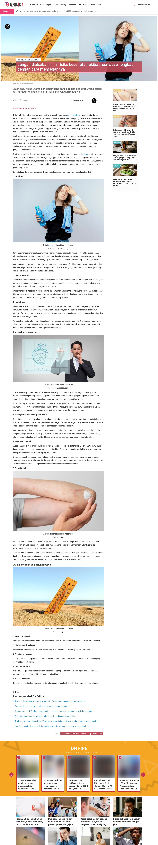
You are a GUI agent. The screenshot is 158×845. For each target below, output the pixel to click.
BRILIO (21, 59)
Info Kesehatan (80, 733)
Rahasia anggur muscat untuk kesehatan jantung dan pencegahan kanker (46, 716)
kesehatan (86, 154)
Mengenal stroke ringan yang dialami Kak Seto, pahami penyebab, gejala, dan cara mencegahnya (60, 822)
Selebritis (34, 5)
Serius (56, 5)
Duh (79, 5)
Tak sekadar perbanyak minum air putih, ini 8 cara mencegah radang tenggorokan (50, 701)
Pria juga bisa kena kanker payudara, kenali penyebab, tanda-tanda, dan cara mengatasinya (29, 822)
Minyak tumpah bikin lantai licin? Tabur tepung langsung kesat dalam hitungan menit (125, 158)
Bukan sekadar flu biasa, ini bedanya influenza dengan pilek (127, 822)
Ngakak (86, 5)
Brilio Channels (144, 5)
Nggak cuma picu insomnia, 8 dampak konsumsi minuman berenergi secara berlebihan (52, 726)
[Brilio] (14, 4)
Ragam (48, 5)
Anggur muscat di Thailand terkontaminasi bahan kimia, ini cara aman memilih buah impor (53, 711)
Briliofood (72, 5)
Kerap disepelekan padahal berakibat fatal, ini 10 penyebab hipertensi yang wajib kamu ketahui (94, 822)
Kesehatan (33, 59)
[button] (17, 11)
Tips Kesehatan (95, 733)
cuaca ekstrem (73, 115)
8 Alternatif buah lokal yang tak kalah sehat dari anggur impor (41, 706)
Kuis (93, 5)
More (99, 5)
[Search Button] (134, 5)
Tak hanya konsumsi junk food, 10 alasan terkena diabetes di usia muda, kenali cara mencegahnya (57, 721)
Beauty (63, 5)
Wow (42, 5)
